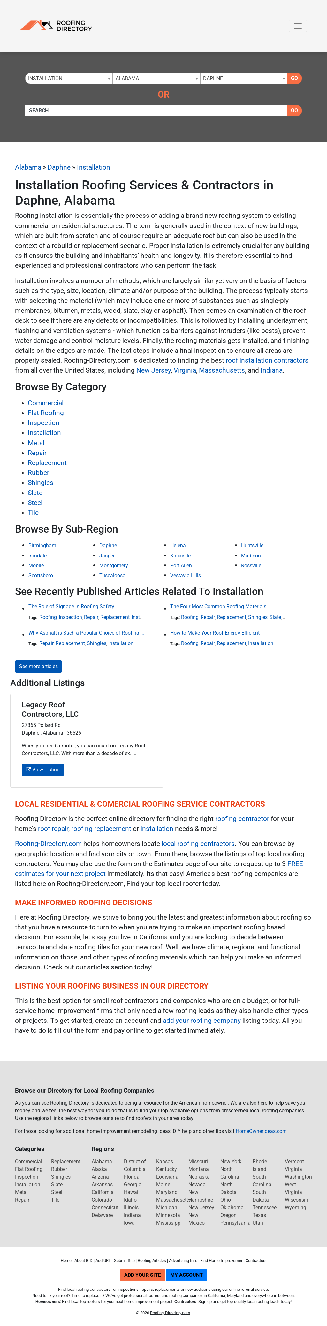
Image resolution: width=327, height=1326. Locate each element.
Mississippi (169, 1223)
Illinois (131, 1207)
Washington (298, 1177)
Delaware (102, 1215)
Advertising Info (183, 1260)
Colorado (102, 1200)
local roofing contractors (198, 844)
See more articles (38, 666)
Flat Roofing (46, 413)
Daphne (59, 167)
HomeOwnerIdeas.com (261, 1131)
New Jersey (153, 370)
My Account (186, 1275)
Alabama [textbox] (127, 78)
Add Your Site (142, 1275)
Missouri (198, 1161)
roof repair (53, 829)
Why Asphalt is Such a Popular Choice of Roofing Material (86, 633)
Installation (93, 167)
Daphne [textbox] (213, 78)
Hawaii (132, 1192)
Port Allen (181, 566)
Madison (251, 556)
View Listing (43, 770)
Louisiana (167, 1177)
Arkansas (102, 1184)
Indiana (272, 370)
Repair (37, 453)
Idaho (130, 1200)
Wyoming (295, 1207)
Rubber (38, 473)
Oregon (228, 1215)
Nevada (197, 1184)
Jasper (107, 556)
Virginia (185, 370)
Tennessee (265, 1207)
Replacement (47, 463)
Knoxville (180, 556)
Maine (163, 1184)
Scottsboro (40, 575)
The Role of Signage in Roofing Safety (71, 607)
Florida (132, 1177)
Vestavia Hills (185, 575)
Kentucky (166, 1169)
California (103, 1192)
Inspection (43, 423)
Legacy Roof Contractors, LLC (50, 709)
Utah (258, 1223)
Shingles (40, 482)
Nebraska (199, 1177)
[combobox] (69, 78)
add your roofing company (202, 1020)
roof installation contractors (267, 360)
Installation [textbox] (45, 78)
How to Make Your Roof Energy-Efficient (215, 633)
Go (294, 78)
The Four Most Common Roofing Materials (218, 607)
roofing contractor (242, 819)
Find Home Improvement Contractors (233, 1260)
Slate (35, 493)
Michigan (166, 1207)
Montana (198, 1169)
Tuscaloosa (112, 575)
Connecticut (105, 1207)
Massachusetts (222, 370)
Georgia (132, 1184)
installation (157, 829)
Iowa (129, 1223)
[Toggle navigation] (298, 26)
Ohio (225, 1200)
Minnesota (168, 1215)
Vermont (294, 1161)
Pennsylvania (235, 1223)
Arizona (100, 1177)
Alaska (99, 1169)
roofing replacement (101, 829)
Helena (178, 545)
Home (66, 1260)
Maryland (167, 1192)
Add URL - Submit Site (115, 1260)
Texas (259, 1215)
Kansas (164, 1161)
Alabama (28, 167)
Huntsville (252, 545)
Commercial (46, 403)
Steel (35, 503)
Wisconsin (296, 1200)
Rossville (251, 566)
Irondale (37, 556)
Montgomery (113, 566)
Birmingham (42, 545)
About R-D (83, 1260)
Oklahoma (232, 1207)
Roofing (48, 617)
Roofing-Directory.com (48, 844)
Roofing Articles (152, 1260)
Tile (33, 513)
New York (230, 1161)
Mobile (36, 566)
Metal (36, 443)
